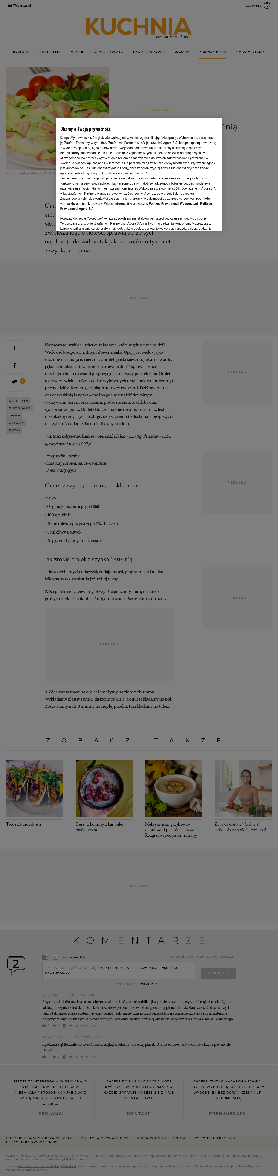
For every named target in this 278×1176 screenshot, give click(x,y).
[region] (139, 174)
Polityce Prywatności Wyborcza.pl (173, 203)
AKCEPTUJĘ (202, 221)
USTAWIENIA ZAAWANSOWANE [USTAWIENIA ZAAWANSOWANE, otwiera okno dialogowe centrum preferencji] (90, 221)
